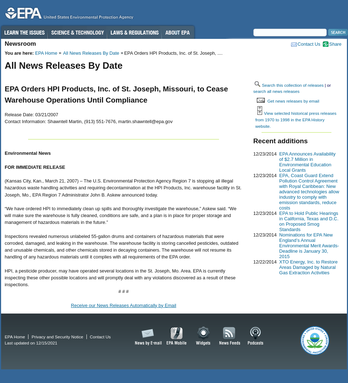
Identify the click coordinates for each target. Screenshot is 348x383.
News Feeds (229, 336)
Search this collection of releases (293, 85)
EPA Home (46, 53)
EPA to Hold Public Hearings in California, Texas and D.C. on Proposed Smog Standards (309, 221)
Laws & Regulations (134, 32)
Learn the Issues (24, 32)
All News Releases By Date (91, 53)
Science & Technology (77, 32)
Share (335, 44)
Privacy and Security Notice (57, 336)
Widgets (203, 336)
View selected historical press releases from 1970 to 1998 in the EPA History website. (295, 119)
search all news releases (276, 91)
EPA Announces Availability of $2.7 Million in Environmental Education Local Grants (307, 162)
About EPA (178, 32)
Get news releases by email (293, 101)
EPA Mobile (176, 336)
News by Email (147, 336)
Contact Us (309, 44)
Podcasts (255, 336)
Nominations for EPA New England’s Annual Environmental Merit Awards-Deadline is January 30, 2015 (309, 245)
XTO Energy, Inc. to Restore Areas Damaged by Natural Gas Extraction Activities (308, 267)
